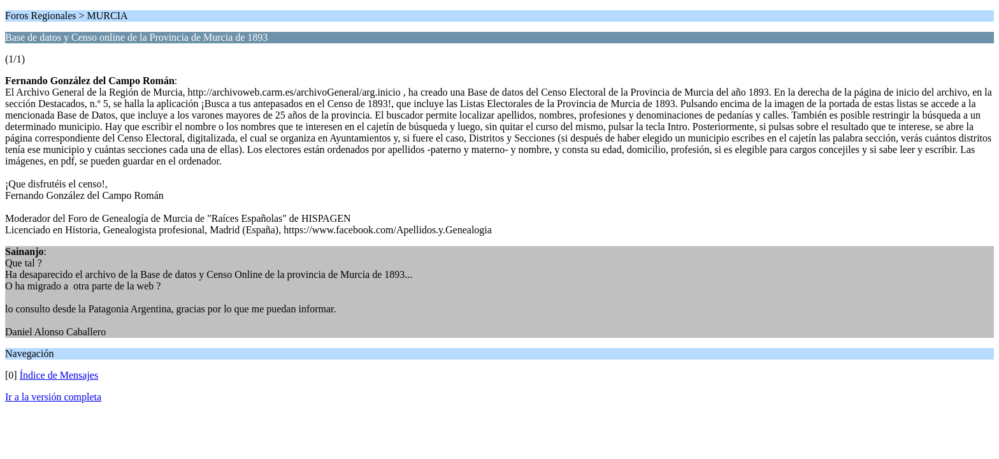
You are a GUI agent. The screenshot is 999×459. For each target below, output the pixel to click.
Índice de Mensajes (59, 375)
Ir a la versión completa (53, 396)
